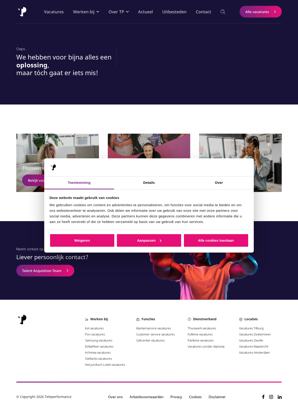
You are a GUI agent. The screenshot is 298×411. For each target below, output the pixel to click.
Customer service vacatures (155, 334)
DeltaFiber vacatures (99, 346)
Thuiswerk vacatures (202, 328)
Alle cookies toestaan (216, 240)
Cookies (195, 396)
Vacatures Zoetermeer (255, 334)
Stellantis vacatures (98, 358)
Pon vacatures (95, 334)
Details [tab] (149, 183)
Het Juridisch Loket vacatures (105, 364)
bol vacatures (94, 328)
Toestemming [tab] (79, 183)
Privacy (176, 396)
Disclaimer (217, 396)
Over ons (115, 396)
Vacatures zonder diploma (206, 346)
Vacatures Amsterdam (254, 352)
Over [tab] (219, 183)
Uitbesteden (174, 11)
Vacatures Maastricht (253, 346)
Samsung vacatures (98, 340)
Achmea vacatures (98, 352)
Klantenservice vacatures (154, 328)
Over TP (116, 11)
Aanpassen (149, 240)
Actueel (145, 11)
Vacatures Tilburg (251, 328)
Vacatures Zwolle (251, 340)
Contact (203, 11)
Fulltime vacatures (200, 334)
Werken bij (84, 11)
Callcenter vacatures (150, 340)
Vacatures (54, 11)
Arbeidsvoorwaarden (146, 396)
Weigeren (82, 240)
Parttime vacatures (200, 340)
